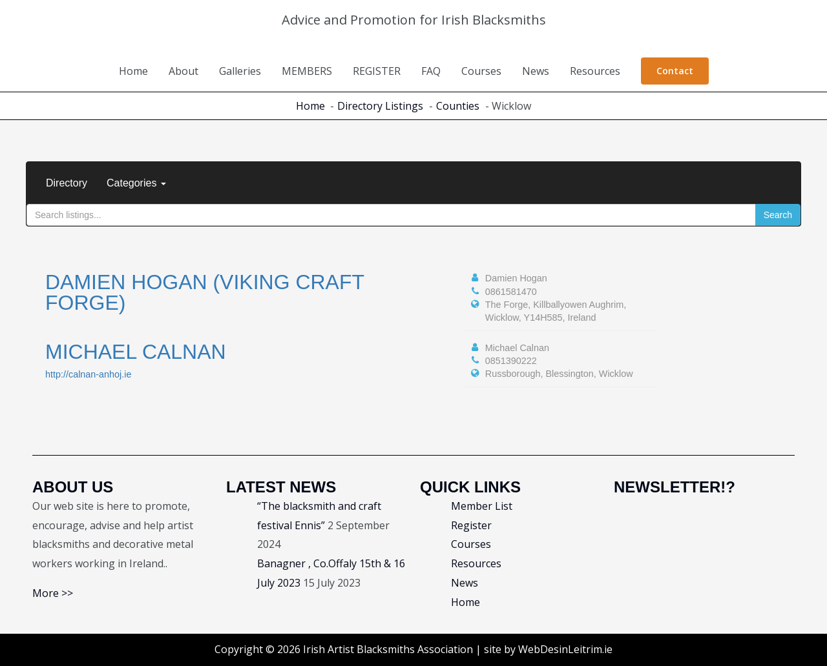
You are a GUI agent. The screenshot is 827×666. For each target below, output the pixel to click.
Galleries (240, 71)
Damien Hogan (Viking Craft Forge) (204, 292)
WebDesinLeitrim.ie (565, 649)
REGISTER (377, 71)
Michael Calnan (135, 351)
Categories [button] (136, 182)
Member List (481, 506)
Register (471, 525)
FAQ (431, 71)
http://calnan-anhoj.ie (88, 374)
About (183, 71)
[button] (675, 71)
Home (133, 71)
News (535, 71)
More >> (52, 593)
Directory (66, 182)
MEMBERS (307, 71)
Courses (481, 71)
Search (778, 215)
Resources (595, 71)
